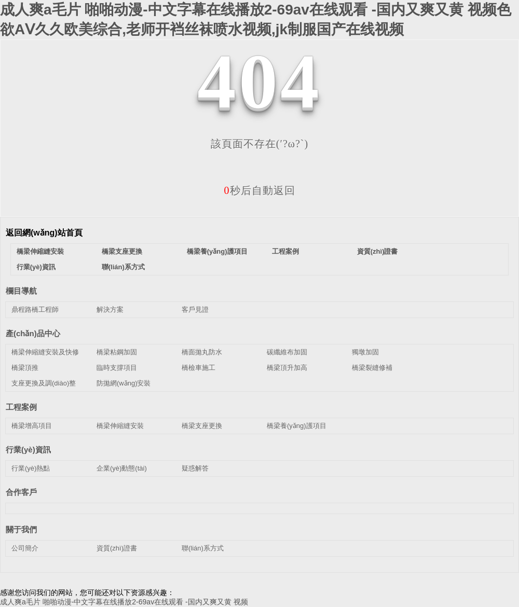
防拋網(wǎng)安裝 (124, 383)
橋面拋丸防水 (202, 352)
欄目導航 (21, 290)
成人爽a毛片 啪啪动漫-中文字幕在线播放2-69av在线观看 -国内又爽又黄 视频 (124, 602)
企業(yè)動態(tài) (122, 468)
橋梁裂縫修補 (372, 367)
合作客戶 (21, 492)
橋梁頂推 (24, 367)
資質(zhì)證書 (377, 251)
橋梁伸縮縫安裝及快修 (45, 352)
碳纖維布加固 (287, 352)
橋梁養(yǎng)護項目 (217, 251)
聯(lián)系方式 (123, 267)
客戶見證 (195, 309)
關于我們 (21, 529)
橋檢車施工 (198, 367)
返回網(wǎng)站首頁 (44, 232)
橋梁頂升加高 (287, 367)
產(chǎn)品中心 (33, 333)
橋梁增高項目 (31, 426)
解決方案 (110, 309)
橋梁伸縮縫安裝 (40, 251)
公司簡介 (24, 548)
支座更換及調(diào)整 (43, 383)
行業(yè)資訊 (36, 267)
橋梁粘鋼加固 (117, 352)
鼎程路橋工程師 (35, 309)
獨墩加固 (365, 352)
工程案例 (285, 251)
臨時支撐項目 (117, 367)
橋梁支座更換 (122, 251)
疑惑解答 (195, 468)
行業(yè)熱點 (30, 468)
